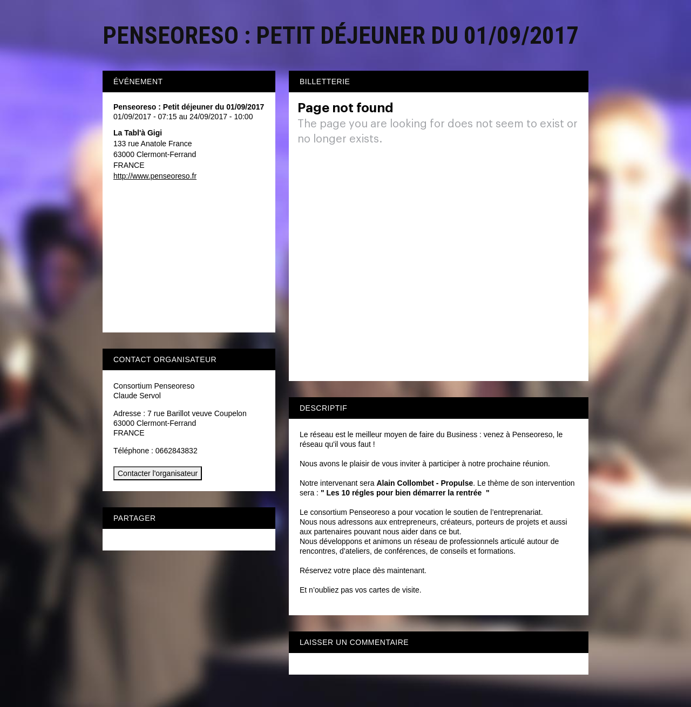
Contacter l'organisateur (158, 473)
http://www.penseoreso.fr (155, 176)
